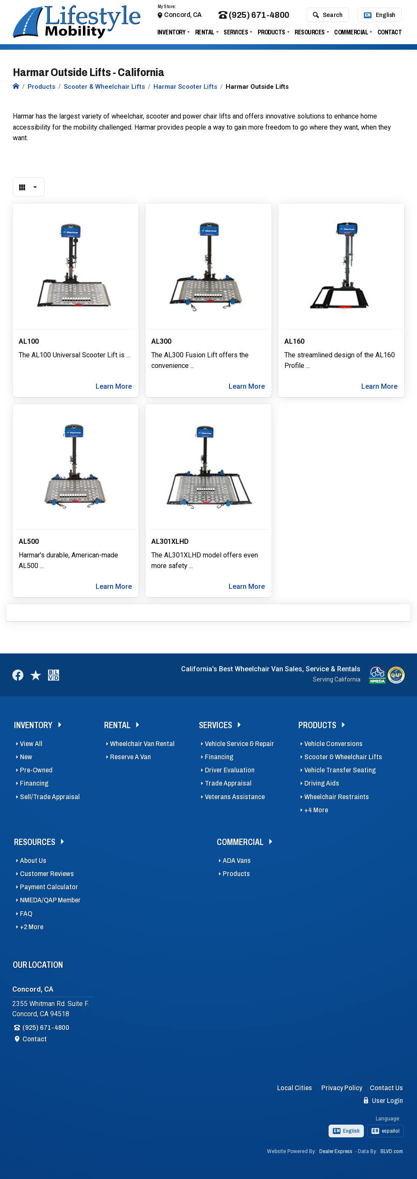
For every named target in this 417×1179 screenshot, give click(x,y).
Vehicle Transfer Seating (340, 770)
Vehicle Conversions (333, 743)
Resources (310, 33)
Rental (204, 33)
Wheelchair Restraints (336, 796)
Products (271, 33)
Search (327, 16)
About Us (33, 860)
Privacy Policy (341, 1087)
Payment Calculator (49, 887)
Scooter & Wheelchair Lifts (343, 757)
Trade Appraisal (228, 783)
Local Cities (294, 1087)
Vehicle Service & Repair (239, 743)
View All (31, 743)
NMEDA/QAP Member (50, 900)
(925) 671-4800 (253, 16)
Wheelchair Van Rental (142, 743)
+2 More (31, 926)
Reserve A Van (130, 757)
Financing (34, 783)
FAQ (26, 913)
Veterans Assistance (235, 796)
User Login (383, 1100)
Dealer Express (335, 1151)
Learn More (114, 386)
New (26, 757)
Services (236, 33)
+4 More (316, 810)
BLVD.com (391, 1151)
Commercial (351, 33)
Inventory (171, 33)
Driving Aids (321, 783)
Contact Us (386, 1087)
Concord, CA (182, 16)
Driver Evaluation (230, 770)
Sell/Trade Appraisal (50, 796)
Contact (389, 33)
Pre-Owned (36, 770)
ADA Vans (237, 860)
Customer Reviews (47, 873)
